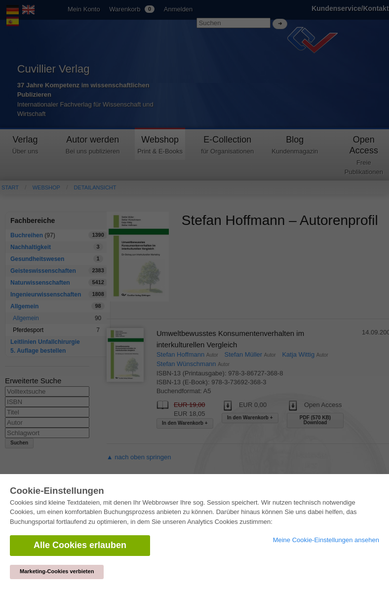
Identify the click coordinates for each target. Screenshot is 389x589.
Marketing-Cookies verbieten (57, 571)
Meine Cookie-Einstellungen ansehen (326, 540)
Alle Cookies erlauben (80, 545)
